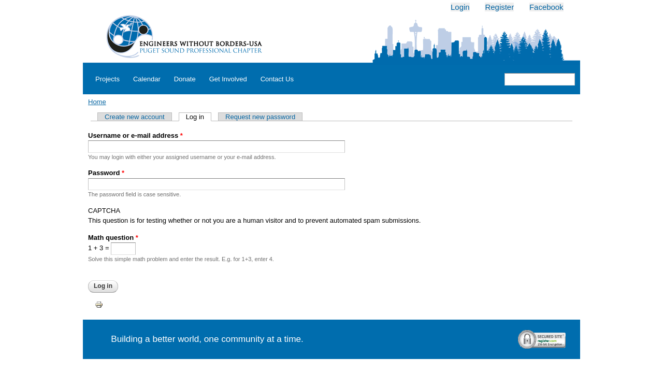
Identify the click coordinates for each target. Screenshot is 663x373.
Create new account (135, 117)
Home (97, 102)
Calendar (147, 79)
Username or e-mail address (135, 135)
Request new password (260, 117)
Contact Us (277, 79)
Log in (198, 117)
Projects (107, 79)
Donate (185, 79)
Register (499, 7)
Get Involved (228, 79)
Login (460, 7)
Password (106, 173)
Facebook (546, 7)
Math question (113, 237)
